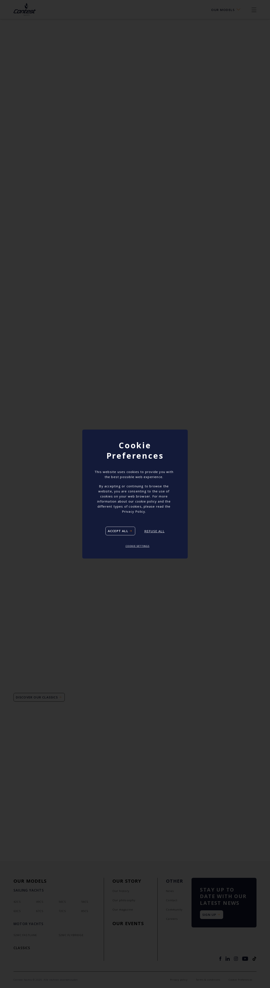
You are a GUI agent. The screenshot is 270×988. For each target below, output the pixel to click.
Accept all (118, 531)
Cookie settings (138, 546)
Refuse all (154, 531)
